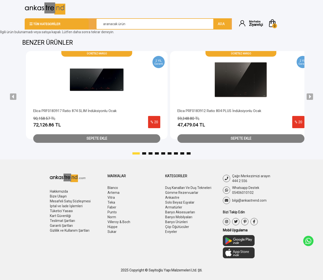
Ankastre (172, 197)
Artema (113, 193)
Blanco (113, 188)
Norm (112, 217)
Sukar (112, 232)
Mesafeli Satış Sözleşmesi (70, 201)
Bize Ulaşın (58, 196)
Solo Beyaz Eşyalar (179, 202)
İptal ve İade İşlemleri (66, 206)
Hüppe (113, 227)
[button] (283, 23)
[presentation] (13, 97)
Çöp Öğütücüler (177, 227)
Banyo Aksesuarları (180, 212)
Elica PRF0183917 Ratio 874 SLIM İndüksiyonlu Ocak (75, 111)
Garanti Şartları (61, 226)
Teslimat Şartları (62, 221)
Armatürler (173, 207)
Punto (112, 212)
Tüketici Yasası (61, 211)
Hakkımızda (59, 191)
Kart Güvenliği (60, 216)
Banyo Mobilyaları (178, 217)
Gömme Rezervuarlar (181, 193)
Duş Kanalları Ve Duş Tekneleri (188, 188)
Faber (112, 207)
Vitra (111, 197)
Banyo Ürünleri (176, 222)
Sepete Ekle (96, 138)
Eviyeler (171, 232)
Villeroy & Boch (119, 222)
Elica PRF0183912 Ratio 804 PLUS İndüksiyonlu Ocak (219, 111)
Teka (111, 202)
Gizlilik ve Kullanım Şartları (69, 230)
